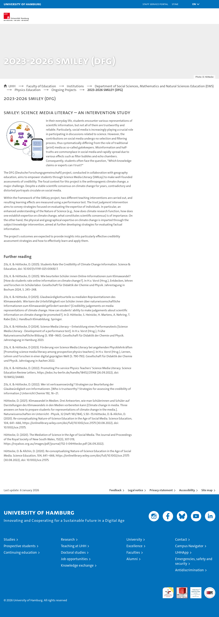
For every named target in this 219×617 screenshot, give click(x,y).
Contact (181, 539)
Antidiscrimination (189, 570)
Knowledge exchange (77, 565)
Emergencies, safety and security (193, 561)
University (134, 539)
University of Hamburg (22, 4)
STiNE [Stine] (175, 4)
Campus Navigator (189, 546)
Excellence (134, 546)
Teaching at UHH (73, 546)
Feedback (115, 490)
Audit (179, 589)
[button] (195, 4)
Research (68, 539)
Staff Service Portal (155, 4)
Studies (9, 539)
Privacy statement (161, 490)
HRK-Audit (193, 591)
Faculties (133, 552)
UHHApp (182, 552)
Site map (207, 490)
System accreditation (209, 591)
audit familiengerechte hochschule (168, 592)
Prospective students (20, 546)
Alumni (132, 559)
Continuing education (20, 552)
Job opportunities (74, 559)
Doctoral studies (73, 552)
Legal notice (135, 490)
